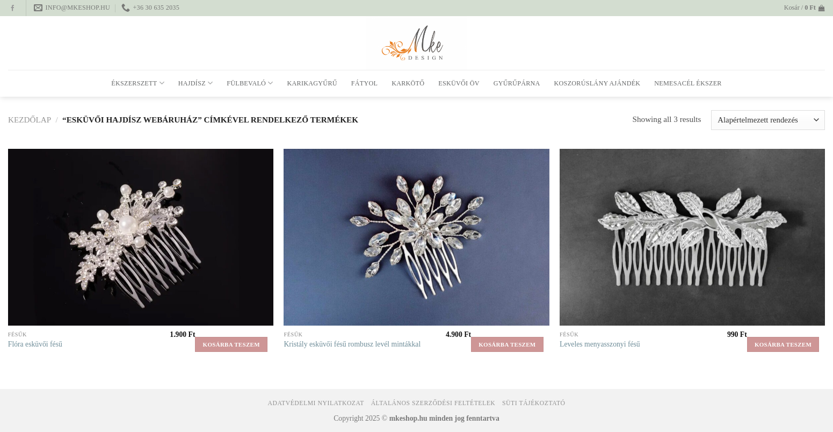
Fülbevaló (250, 83)
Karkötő (408, 83)
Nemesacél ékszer (687, 83)
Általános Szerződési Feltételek (433, 403)
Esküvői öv (458, 83)
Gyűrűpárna (517, 83)
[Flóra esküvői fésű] (140, 237)
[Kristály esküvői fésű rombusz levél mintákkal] (416, 237)
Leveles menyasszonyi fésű (600, 344)
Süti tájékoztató (533, 403)
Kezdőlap (29, 119)
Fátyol (364, 83)
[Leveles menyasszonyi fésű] (692, 237)
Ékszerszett (137, 83)
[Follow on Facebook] (13, 8)
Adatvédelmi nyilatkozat (315, 403)
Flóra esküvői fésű (35, 344)
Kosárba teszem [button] (231, 344)
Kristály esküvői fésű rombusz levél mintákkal (352, 344)
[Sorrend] (768, 120)
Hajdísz (195, 83)
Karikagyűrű (312, 83)
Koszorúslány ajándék (597, 83)
